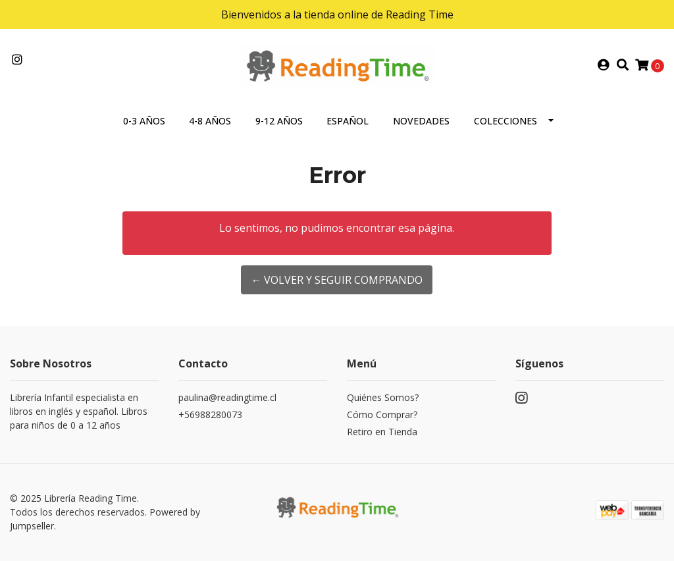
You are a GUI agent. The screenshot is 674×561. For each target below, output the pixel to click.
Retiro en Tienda (382, 431)
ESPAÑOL (347, 121)
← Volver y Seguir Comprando (337, 280)
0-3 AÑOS (144, 121)
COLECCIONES (505, 121)
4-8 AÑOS (210, 121)
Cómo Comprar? (382, 414)
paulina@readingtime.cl (227, 397)
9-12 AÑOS (279, 121)
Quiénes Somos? (383, 397)
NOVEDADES (421, 121)
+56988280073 (210, 414)
